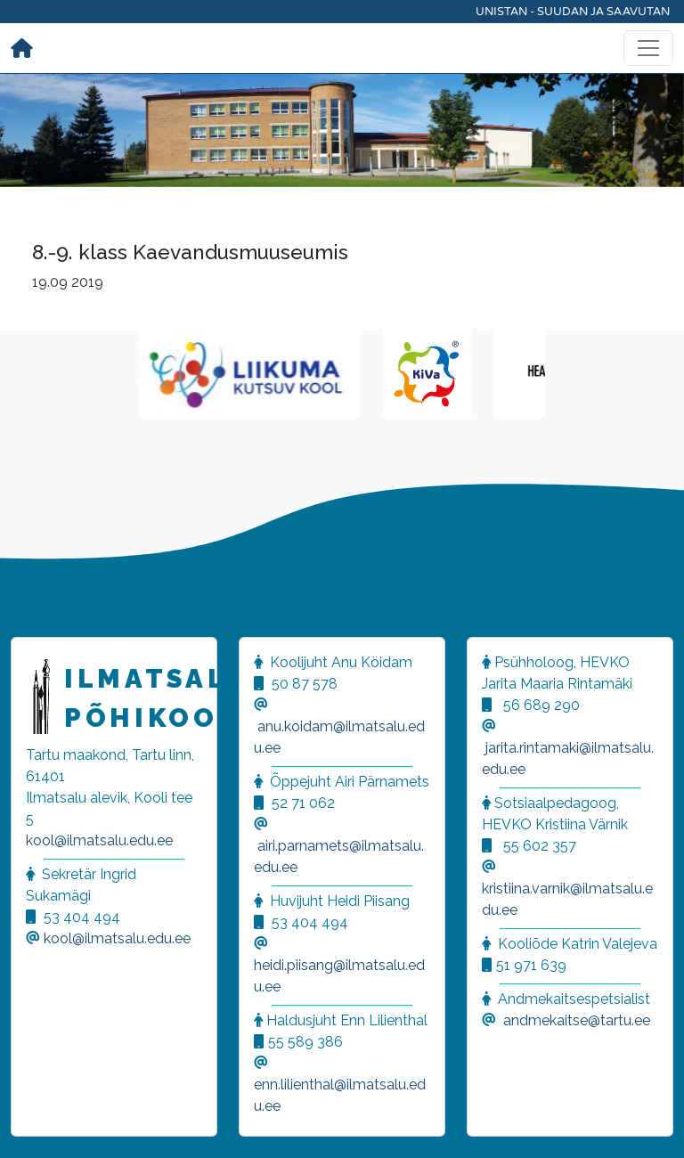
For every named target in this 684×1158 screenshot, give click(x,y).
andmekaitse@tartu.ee (576, 1020)
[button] (35, 1122)
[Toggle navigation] (648, 48)
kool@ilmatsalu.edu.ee (99, 840)
